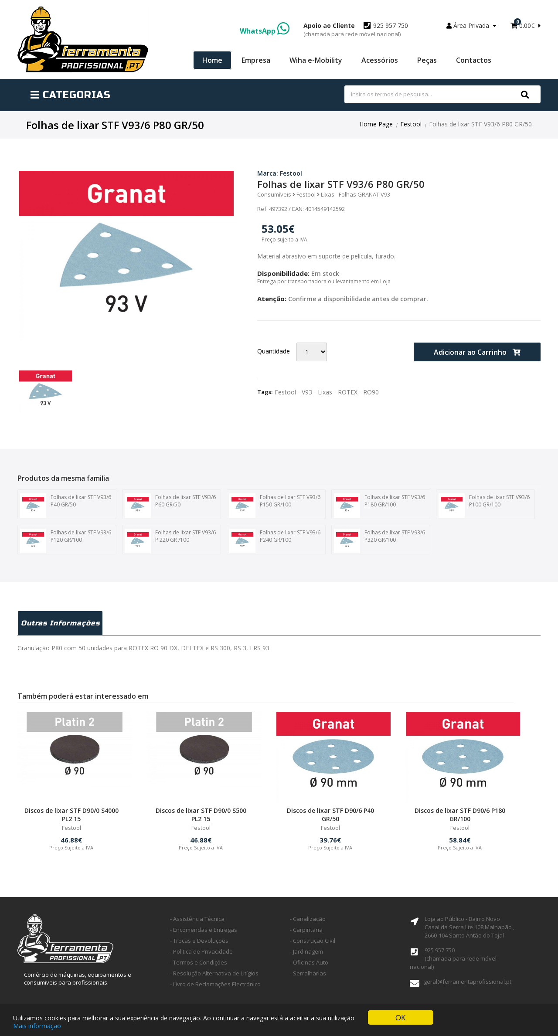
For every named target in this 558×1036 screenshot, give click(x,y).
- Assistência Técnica (197, 919)
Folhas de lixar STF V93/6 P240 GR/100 (274, 541)
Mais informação (37, 1026)
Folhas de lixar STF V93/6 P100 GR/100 (484, 505)
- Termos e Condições (198, 962)
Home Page (376, 124)
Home (212, 60)
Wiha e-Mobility (315, 60)
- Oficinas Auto (309, 962)
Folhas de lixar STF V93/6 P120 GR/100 (65, 541)
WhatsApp (264, 31)
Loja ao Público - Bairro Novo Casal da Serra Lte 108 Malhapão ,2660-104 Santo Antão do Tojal (469, 927)
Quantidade (273, 351)
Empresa (256, 60)
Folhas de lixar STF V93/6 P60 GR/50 (170, 505)
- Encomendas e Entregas (203, 930)
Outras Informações (60, 623)
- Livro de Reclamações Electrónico (215, 984)
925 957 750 (355, 29)
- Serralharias (308, 973)
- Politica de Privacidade (201, 951)
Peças (427, 60)
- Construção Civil (312, 940)
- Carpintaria (306, 930)
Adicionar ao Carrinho (477, 352)
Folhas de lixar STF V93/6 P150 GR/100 (274, 505)
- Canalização (308, 919)
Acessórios (379, 60)
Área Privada (471, 25)
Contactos (473, 60)
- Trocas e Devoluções (199, 940)
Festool (411, 124)
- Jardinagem (306, 951)
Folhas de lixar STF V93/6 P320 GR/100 (379, 541)
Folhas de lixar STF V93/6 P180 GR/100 (379, 505)
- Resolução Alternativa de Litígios (214, 973)
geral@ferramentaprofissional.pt (467, 981)
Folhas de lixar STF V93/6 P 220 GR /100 (170, 541)
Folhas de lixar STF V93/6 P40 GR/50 (65, 505)
